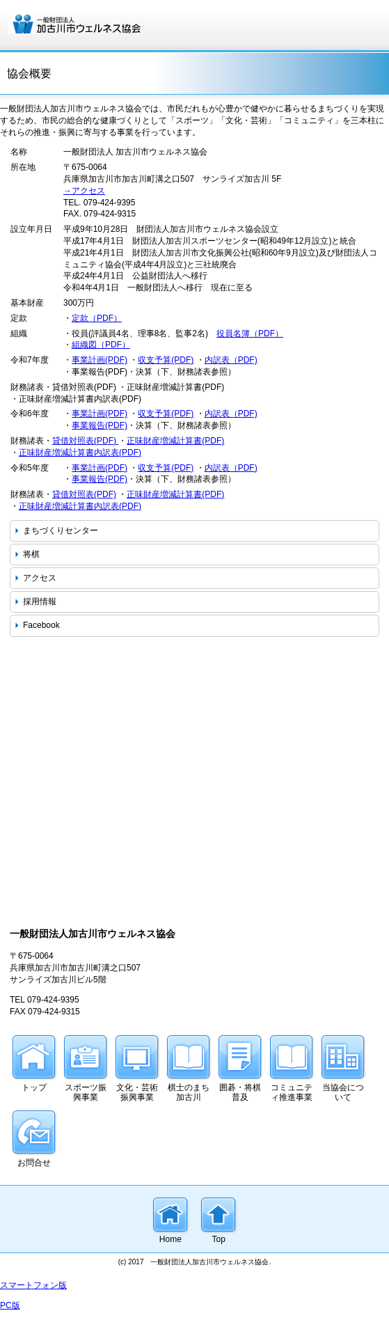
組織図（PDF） (101, 344)
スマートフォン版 (33, 1285)
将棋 (31, 554)
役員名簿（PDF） (249, 333)
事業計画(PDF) (99, 360)
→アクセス (84, 191)
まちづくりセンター (60, 530)
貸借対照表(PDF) (85, 441)
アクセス (39, 578)
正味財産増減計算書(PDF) (175, 441)
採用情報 (39, 601)
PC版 (10, 1305)
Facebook (41, 625)
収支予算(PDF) (165, 360)
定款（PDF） (97, 318)
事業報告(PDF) (99, 425)
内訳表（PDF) (231, 360)
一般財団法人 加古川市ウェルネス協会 (111, 23)
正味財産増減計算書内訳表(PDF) (80, 452)
